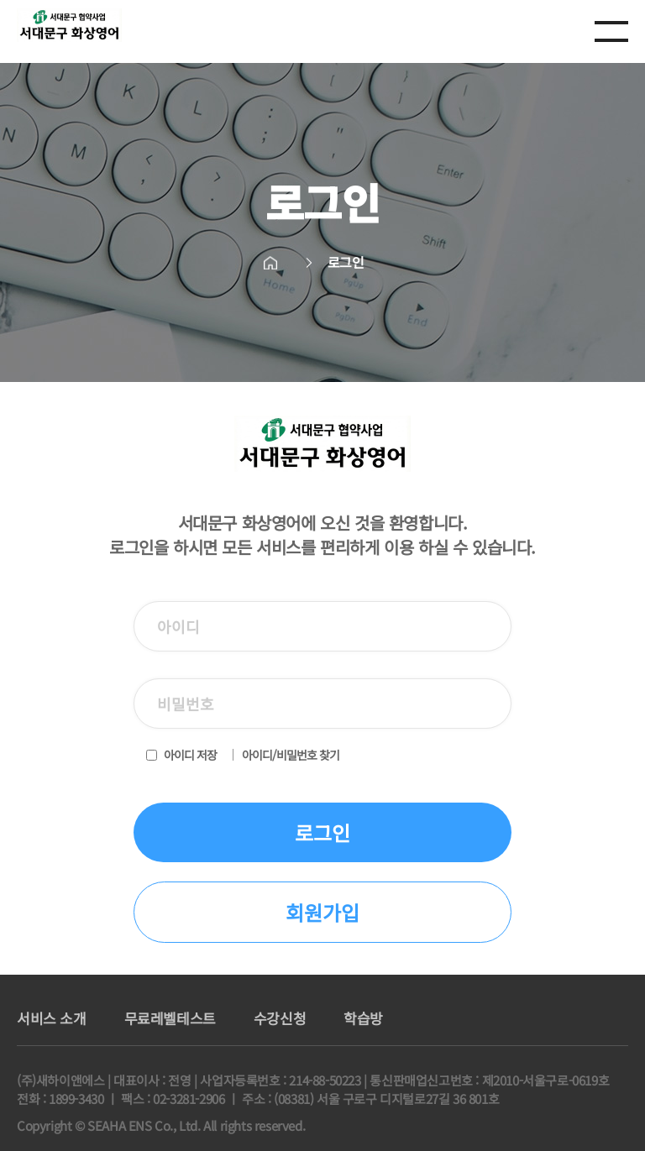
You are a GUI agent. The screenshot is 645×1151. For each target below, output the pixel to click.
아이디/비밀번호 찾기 (290, 754)
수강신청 (280, 1017)
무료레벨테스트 (170, 1017)
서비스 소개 (52, 1017)
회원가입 (322, 912)
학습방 (363, 1017)
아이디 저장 (190, 755)
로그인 (322, 832)
